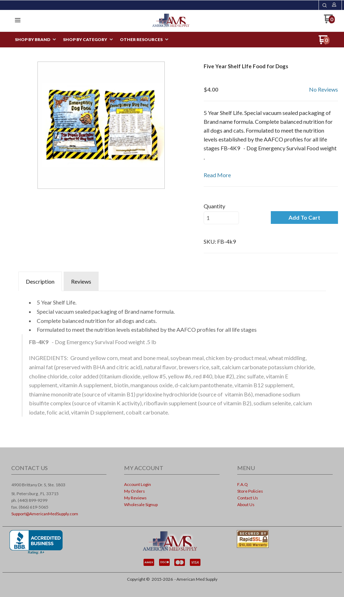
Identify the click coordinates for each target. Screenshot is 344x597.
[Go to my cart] (329, 21)
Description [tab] (40, 281)
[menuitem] (35, 40)
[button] (324, 5)
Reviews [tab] (81, 281)
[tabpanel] (172, 358)
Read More (217, 175)
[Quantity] (221, 217)
